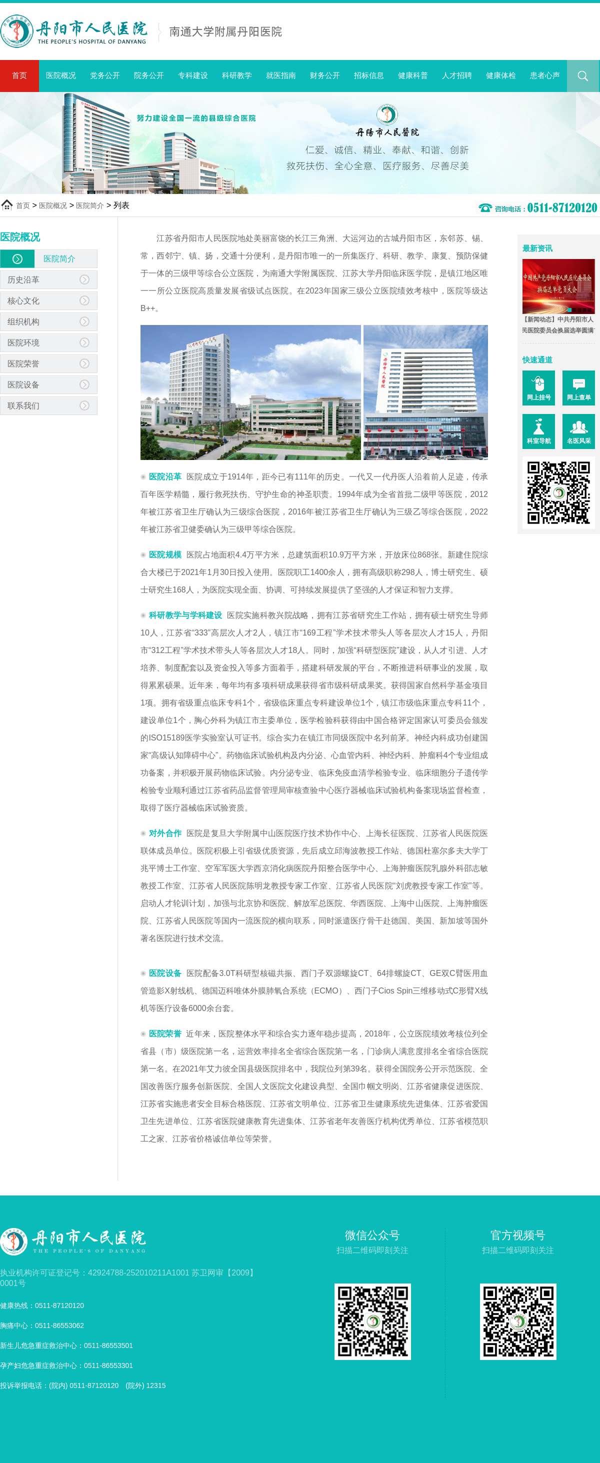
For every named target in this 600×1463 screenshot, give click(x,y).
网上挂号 (539, 397)
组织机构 (24, 322)
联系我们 (24, 406)
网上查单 (579, 397)
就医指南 (281, 75)
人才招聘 (457, 75)
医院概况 (61, 75)
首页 (19, 75)
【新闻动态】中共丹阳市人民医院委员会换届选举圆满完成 (552, 330)
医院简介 (90, 206)
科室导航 (539, 441)
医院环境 (24, 342)
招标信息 (369, 75)
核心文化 (24, 300)
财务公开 (325, 75)
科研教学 (237, 75)
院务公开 (149, 75)
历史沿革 (24, 280)
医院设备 (24, 384)
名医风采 (579, 441)
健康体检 (501, 75)
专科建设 (193, 75)
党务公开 (105, 75)
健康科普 (413, 75)
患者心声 (545, 75)
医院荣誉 (24, 364)
